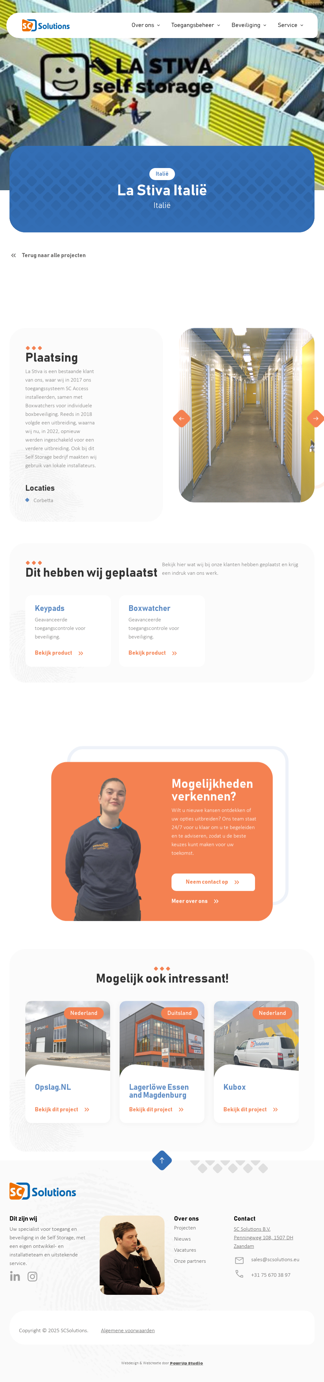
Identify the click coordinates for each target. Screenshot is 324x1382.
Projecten (185, 1228)
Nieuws (182, 1239)
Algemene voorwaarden (128, 1331)
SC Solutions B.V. (252, 1229)
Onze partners (190, 1261)
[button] (181, 555)
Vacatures (185, 1250)
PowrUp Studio (186, 1363)
